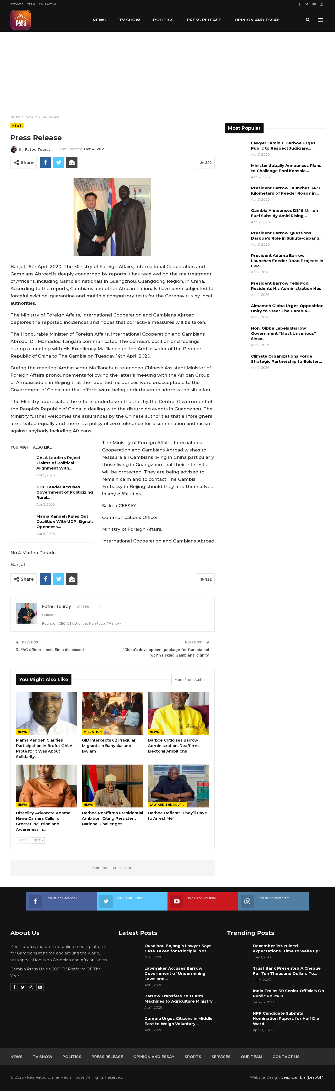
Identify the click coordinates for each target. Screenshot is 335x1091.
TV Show (129, 19)
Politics (163, 19)
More (241, 19)
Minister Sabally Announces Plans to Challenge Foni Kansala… (286, 168)
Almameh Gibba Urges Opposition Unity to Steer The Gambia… (287, 308)
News (99, 19)
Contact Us (47, 4)
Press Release (204, 19)
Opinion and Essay (153, 1056)
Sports (193, 1056)
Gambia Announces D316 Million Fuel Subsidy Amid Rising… (284, 213)
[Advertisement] (167, 71)
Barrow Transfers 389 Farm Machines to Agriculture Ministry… (180, 998)
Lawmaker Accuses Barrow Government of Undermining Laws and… (174, 973)
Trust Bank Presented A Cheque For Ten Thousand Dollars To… (287, 971)
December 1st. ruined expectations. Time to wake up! (286, 948)
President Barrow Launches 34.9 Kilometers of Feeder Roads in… (285, 190)
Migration (93, 732)
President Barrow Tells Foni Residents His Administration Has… (288, 286)
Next (38, 840)
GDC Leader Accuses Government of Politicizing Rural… (64, 492)
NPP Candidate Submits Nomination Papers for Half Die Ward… (286, 1018)
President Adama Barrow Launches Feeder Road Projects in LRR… (287, 260)
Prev (23, 840)
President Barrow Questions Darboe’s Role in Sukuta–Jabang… (286, 235)
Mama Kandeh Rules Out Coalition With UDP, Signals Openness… (65, 521)
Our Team (251, 1056)
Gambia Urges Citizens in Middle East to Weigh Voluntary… (178, 1021)
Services (16, 4)
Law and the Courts (168, 804)
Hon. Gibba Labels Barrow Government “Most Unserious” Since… (283, 333)
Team (31, 4)
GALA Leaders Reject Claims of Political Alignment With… (58, 463)
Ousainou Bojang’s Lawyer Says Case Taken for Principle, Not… (177, 948)
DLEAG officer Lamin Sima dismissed (50, 649)
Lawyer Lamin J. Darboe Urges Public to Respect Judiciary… (283, 145)
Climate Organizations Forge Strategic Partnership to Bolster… (286, 359)
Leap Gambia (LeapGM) (303, 1077)
